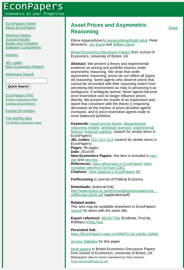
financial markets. (98, 132)
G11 (94, 140)
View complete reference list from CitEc (111, 166)
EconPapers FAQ (19, 95)
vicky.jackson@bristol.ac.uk (89, 261)
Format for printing (20, 111)
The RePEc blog (19, 118)
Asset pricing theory (106, 124)
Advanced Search (20, 74)
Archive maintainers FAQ (21, 99)
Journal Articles (18, 39)
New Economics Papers (25, 67)
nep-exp (91, 160)
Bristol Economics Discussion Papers (100, 52)
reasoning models (85, 128)
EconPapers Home (21, 24)
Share (173, 28)
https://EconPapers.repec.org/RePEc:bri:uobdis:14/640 (114, 234)
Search (76, 211)
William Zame (124, 44)
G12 (102, 140)
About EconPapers (21, 28)
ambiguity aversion (116, 128)
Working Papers (18, 35)
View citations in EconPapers (111, 172)
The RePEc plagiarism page (23, 122)
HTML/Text (94, 222)
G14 (110, 140)
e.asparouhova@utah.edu (125, 40)
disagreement (134, 124)
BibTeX (107, 218)
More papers (81, 249)
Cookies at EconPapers (21, 103)
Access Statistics (84, 241)
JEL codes (14, 63)
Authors (12, 55)
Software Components (23, 47)
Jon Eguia (97, 44)
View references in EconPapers (117, 164)
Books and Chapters (22, 43)
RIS (117, 218)
